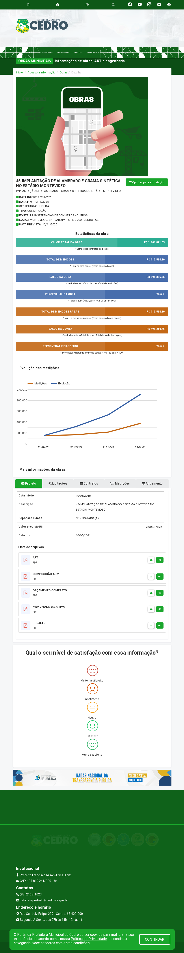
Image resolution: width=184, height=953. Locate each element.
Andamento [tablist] (152, 483)
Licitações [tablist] (57, 483)
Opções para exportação (146, 182)
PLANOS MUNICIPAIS (141, 53)
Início (19, 72)
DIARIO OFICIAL (93, 53)
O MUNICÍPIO (28, 53)
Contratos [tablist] (89, 483)
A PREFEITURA (45, 53)
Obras (64, 72)
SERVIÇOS (78, 53)
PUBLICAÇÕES (121, 53)
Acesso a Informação (42, 72)
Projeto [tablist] (28, 483)
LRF (107, 53)
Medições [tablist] (120, 483)
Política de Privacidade (89, 939)
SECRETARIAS (63, 53)
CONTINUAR (154, 939)
